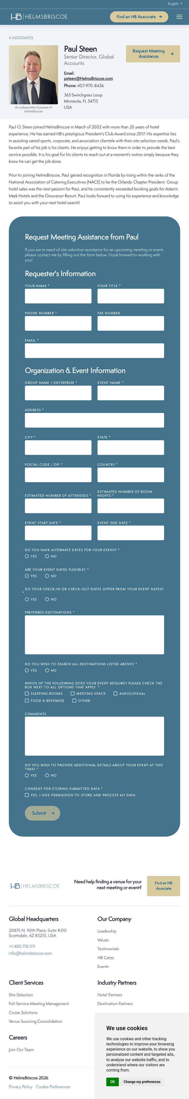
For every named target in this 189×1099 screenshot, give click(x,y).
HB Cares (105, 959)
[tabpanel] (94, 165)
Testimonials (108, 950)
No (54, 556)
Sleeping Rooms (47, 693)
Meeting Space (91, 693)
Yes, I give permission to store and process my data (83, 795)
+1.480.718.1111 (22, 948)
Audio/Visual (132, 693)
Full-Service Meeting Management (39, 1005)
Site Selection (21, 996)
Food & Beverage (47, 701)
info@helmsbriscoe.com (30, 954)
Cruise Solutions (23, 1014)
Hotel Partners (109, 996)
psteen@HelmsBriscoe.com (88, 79)
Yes (34, 556)
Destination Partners (115, 1005)
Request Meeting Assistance (148, 54)
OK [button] (112, 1082)
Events (103, 968)
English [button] (173, 4)
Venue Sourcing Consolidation (35, 1023)
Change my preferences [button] (142, 1082)
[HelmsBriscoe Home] (39, 16)
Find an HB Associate (136, 17)
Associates (22, 38)
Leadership (106, 932)
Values (103, 941)
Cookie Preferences (53, 1088)
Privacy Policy (20, 1088)
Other (84, 701)
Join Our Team (21, 1051)
